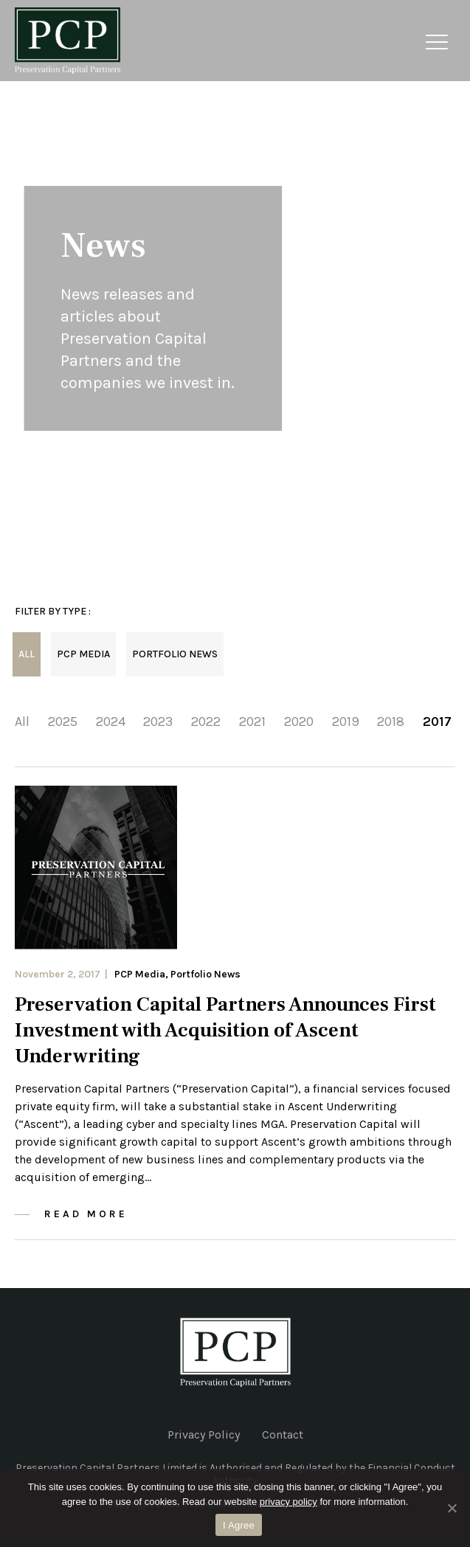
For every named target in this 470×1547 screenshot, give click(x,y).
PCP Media (83, 654)
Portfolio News (175, 654)
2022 (206, 721)
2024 (110, 721)
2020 (299, 721)
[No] (451, 1508)
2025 (62, 721)
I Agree (239, 1525)
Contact (282, 1434)
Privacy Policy (203, 1434)
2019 (345, 721)
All (26, 654)
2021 (252, 721)
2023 (158, 721)
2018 (390, 721)
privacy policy (288, 1501)
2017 (437, 721)
